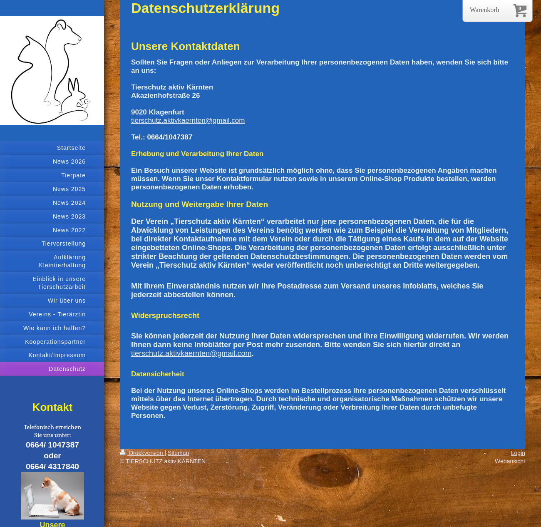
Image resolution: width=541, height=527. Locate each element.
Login (518, 453)
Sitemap (178, 453)
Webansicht (510, 461)
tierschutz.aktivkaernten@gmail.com (188, 120)
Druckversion (142, 453)
